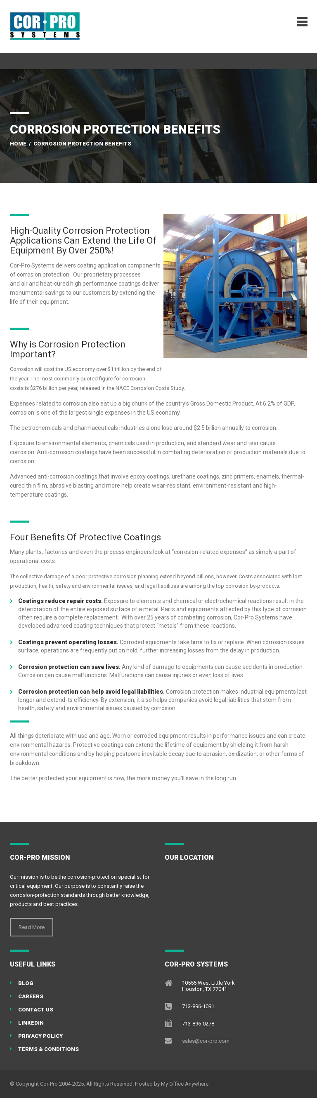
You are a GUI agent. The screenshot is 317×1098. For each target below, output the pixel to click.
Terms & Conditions (48, 1049)
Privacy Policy (40, 1036)
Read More (32, 927)
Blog (25, 983)
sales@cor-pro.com (205, 1041)
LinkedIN (31, 1023)
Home (18, 144)
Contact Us (35, 1009)
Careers (30, 996)
